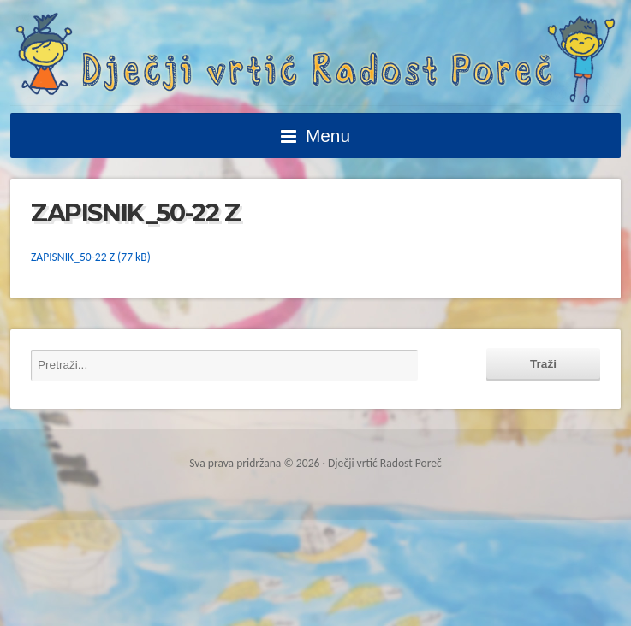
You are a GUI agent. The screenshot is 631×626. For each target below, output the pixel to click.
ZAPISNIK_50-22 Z (73, 257)
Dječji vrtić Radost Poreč (315, 58)
